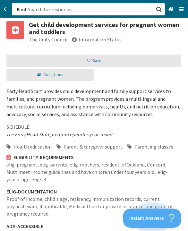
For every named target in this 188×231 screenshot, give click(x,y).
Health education (29, 146)
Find (21, 9)
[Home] (171, 9)
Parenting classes (150, 146)
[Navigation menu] (181, 9)
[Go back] (5, 9)
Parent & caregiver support (89, 146)
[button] (94, 115)
